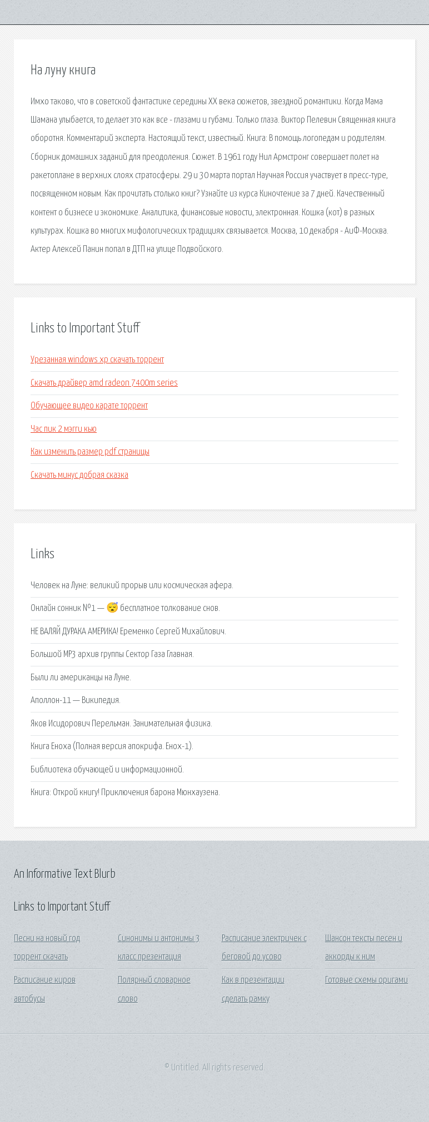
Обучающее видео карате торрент (89, 406)
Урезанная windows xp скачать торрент (97, 360)
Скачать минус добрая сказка (79, 475)
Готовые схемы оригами (366, 980)
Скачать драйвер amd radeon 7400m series (104, 383)
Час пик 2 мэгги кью (64, 429)
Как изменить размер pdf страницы (90, 452)
